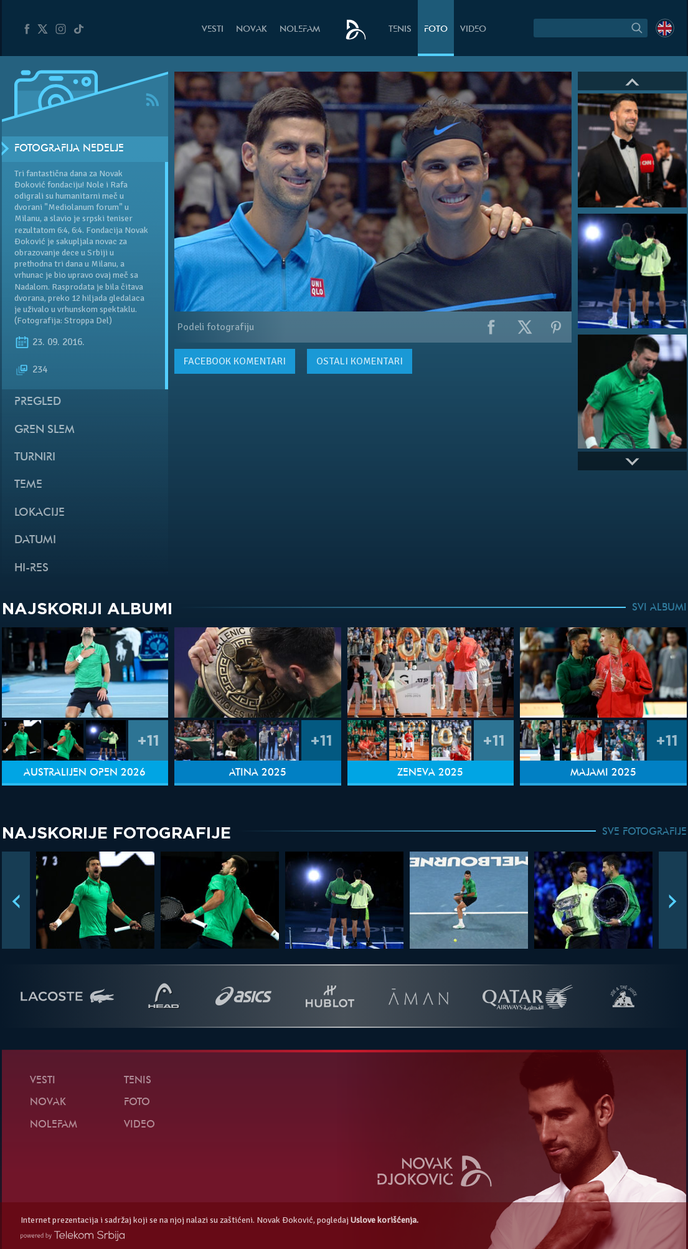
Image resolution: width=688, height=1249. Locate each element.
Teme (28, 485)
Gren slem (44, 430)
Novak (251, 29)
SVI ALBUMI (659, 608)
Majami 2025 (603, 773)
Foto (436, 29)
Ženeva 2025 (430, 773)
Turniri (34, 457)
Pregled (37, 402)
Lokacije (39, 513)
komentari (235, 361)
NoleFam (300, 29)
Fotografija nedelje (69, 149)
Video (473, 29)
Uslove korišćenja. (384, 1220)
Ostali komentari (359, 361)
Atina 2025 (257, 773)
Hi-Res (31, 568)
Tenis (400, 29)
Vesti (213, 29)
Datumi (35, 540)
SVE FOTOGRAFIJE (644, 832)
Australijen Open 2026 (85, 773)
